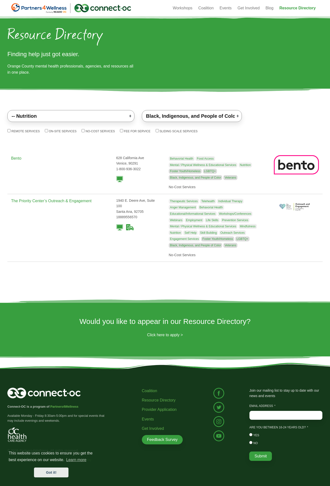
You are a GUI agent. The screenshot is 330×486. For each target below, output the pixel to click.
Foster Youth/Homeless (185, 171)
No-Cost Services (98, 131)
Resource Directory (159, 400)
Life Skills (212, 220)
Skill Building (208, 233)
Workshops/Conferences (235, 214)
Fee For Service (135, 131)
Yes (254, 435)
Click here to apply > (165, 335)
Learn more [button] (76, 460)
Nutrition (245, 165)
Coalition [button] (206, 8)
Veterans (230, 177)
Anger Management (183, 207)
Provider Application (159, 409)
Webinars (176, 220)
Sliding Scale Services (177, 131)
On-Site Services (61, 131)
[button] (297, 8)
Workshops (183, 8)
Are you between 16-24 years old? (277, 427)
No (253, 443)
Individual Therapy (230, 201)
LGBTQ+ (210, 171)
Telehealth (208, 201)
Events (148, 419)
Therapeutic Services (184, 201)
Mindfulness (248, 226)
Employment (194, 220)
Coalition (149, 391)
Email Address (261, 406)
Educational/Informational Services (192, 214)
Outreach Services (232, 233)
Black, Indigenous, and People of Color (195, 177)
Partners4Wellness (64, 406)
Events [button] (226, 8)
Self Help (190, 233)
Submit (260, 456)
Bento (16, 158)
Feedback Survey (162, 439)
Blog (269, 8)
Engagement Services (184, 239)
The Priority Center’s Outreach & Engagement (51, 201)
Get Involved (249, 8)
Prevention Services (235, 220)
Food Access (205, 158)
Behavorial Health (181, 158)
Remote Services (23, 131)
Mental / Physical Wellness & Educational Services (203, 165)
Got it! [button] (51, 472)
